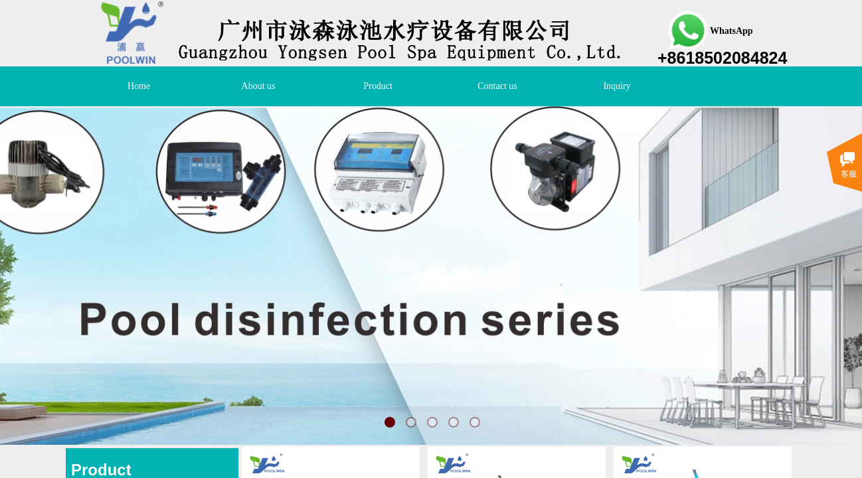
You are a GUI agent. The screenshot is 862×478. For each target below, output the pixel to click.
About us (259, 86)
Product (377, 86)
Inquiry (616, 86)
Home (139, 86)
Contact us (497, 86)
